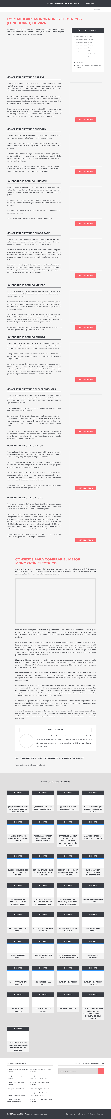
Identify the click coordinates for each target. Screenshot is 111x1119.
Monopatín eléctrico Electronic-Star (86, 54)
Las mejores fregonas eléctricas (39, 1089)
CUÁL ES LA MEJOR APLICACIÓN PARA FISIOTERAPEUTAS (93, 872)
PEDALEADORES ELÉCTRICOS (18, 1010)
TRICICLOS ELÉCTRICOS (67, 1009)
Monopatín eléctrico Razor (83, 57)
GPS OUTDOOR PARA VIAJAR (43, 983)
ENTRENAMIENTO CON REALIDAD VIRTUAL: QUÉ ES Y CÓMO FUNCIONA (43, 901)
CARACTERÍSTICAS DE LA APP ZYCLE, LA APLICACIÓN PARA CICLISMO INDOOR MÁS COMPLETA (68, 841)
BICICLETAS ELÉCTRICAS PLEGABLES (68, 929)
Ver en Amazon (86, 120)
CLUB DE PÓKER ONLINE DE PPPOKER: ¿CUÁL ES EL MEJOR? (18, 872)
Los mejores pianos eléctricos (16, 1095)
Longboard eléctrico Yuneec (84, 48)
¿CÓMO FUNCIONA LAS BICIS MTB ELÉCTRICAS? (43, 808)
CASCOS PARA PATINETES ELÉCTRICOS (18, 983)
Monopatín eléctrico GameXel (84, 36)
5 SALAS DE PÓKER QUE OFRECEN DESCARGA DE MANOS (93, 809)
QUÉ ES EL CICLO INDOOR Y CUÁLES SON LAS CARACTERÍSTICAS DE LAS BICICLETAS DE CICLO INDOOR (93, 1013)
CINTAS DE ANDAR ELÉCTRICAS (93, 929)
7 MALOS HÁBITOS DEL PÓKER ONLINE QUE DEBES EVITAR (18, 838)
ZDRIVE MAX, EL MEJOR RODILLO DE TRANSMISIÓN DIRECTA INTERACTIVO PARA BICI (18, 1046)
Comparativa (79, 63)
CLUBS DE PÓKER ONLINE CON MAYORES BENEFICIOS (68, 956)
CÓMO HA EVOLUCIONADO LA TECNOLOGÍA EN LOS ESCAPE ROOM (43, 872)
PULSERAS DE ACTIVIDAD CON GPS (43, 956)
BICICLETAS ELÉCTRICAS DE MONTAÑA (43, 929)
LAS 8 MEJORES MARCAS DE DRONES (93, 900)
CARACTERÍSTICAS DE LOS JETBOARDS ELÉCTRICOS (93, 837)
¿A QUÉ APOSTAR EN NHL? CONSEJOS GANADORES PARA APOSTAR (18, 809)
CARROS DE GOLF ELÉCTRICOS (93, 956)
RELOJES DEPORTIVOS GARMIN (43, 1010)
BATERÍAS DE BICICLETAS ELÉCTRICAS (18, 929)
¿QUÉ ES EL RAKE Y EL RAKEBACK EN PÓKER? (68, 808)
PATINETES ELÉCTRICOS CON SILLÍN (93, 983)
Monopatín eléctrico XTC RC (84, 60)
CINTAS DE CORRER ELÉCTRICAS (18, 956)
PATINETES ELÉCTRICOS (68, 982)
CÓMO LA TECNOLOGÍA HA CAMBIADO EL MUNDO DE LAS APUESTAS (68, 872)
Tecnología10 (18, 3)
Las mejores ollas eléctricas (15, 1089)
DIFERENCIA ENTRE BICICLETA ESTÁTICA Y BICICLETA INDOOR (18, 901)
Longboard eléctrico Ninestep (84, 42)
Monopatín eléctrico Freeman (84, 39)
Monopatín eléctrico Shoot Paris (85, 45)
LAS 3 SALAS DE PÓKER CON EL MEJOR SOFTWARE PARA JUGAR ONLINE (68, 901)
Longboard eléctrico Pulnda (84, 51)
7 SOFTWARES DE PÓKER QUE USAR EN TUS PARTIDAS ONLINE (43, 838)
